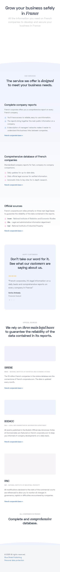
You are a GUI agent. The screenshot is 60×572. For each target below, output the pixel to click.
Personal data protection (14, 560)
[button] (9, 299)
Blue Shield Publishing (13, 557)
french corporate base (13, 135)
